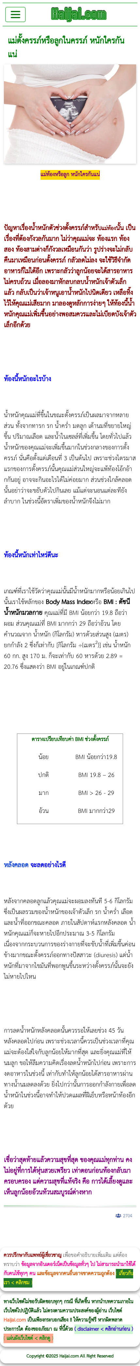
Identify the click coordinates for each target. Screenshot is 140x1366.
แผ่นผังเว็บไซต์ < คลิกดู (28, 1338)
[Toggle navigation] (15, 14)
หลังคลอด (16, 865)
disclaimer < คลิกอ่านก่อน (103, 1329)
